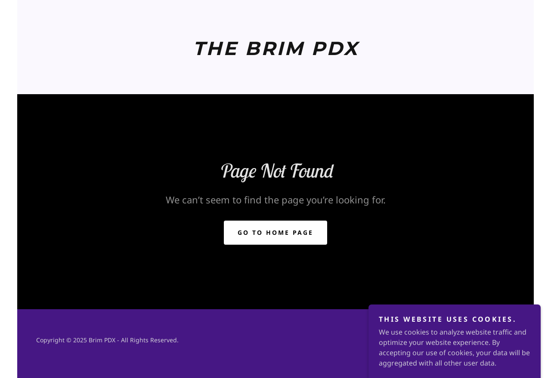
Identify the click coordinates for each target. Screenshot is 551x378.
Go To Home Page (275, 232)
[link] (275, 52)
